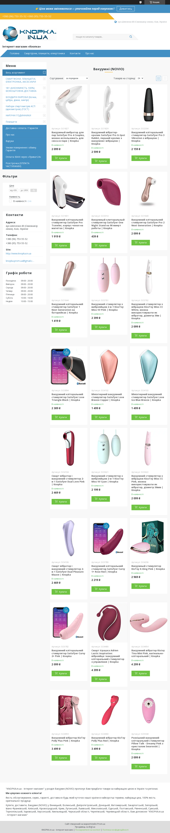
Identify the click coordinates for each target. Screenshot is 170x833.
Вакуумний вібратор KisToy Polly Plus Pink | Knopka (68, 739)
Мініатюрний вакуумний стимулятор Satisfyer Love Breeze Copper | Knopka (107, 397)
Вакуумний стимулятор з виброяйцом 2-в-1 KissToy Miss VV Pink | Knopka (107, 307)
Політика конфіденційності (116, 829)
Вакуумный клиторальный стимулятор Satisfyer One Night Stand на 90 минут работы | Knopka (108, 224)
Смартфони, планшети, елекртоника (44, 53)
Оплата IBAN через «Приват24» (23, 156)
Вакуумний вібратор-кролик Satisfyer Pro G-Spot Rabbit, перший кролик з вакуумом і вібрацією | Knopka (108, 138)
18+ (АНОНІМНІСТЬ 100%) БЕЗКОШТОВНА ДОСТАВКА (21, 89)
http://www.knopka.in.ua (18, 253)
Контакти (75, 53)
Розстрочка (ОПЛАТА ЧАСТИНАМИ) (17, 165)
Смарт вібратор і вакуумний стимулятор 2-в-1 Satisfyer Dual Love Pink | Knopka (68, 480)
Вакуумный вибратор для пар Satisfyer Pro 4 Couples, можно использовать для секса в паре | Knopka (68, 137)
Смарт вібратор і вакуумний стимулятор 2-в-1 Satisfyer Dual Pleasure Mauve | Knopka (68, 570)
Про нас (89, 53)
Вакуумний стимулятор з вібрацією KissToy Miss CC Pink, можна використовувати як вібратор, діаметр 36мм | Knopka (147, 483)
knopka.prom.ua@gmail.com (20, 260)
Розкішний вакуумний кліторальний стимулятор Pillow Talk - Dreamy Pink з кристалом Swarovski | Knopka (147, 743)
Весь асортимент (15, 72)
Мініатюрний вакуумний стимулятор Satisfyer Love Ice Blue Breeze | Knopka (147, 397)
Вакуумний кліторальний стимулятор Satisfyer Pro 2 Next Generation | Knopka (147, 222)
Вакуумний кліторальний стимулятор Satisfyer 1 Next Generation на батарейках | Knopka (67, 308)
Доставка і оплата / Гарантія (22, 128)
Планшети (11, 121)
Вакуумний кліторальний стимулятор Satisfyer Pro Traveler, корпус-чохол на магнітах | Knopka (67, 224)
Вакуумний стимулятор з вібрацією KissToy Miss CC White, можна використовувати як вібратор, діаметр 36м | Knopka (147, 311)
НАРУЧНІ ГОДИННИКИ (18, 115)
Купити (63, 158)
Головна (14, 53)
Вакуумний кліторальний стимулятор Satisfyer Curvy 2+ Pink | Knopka (68, 653)
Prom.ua (101, 824)
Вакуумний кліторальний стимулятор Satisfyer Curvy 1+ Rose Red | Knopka (108, 568)
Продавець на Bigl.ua (85, 826)
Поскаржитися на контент (87, 829)
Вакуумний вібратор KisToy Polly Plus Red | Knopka (108, 739)
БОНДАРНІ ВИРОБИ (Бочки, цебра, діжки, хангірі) (21, 99)
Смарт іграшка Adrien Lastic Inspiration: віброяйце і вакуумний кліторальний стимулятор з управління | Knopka (107, 656)
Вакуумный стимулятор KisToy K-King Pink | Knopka (148, 567)
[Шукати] (131, 37)
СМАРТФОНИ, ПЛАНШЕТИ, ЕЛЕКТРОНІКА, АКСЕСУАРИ (21, 80)
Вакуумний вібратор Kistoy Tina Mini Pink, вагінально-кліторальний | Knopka (148, 653)
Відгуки (10, 141)
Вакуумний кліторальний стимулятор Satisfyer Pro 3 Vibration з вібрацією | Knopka (147, 137)
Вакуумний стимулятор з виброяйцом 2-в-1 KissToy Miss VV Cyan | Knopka (107, 478)
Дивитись (125, 8)
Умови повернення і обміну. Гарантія (21, 149)
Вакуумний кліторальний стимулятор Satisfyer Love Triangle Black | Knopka (68, 397)
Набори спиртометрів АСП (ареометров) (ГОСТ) (20, 108)
